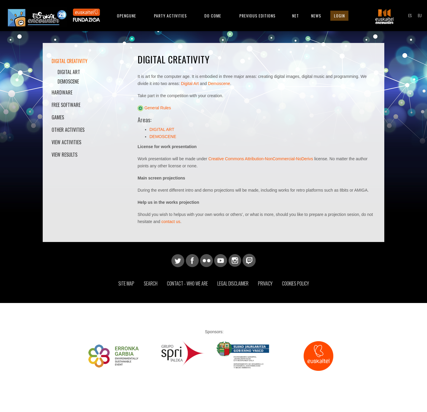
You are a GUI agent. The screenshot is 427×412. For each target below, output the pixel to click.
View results (64, 154)
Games (58, 117)
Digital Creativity (69, 61)
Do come (212, 15)
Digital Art (69, 72)
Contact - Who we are (187, 283)
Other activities (68, 129)
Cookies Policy (295, 283)
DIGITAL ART (161, 129)
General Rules (157, 107)
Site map (126, 283)
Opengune (126, 15)
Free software (66, 104)
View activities (66, 142)
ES (410, 15)
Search (150, 283)
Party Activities (170, 15)
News (316, 15)
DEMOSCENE (162, 136)
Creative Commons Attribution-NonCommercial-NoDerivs (260, 158)
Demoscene (68, 81)
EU (420, 15)
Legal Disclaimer (232, 283)
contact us (170, 221)
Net (295, 15)
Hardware (62, 92)
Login (339, 15)
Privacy (265, 283)
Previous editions (257, 15)
